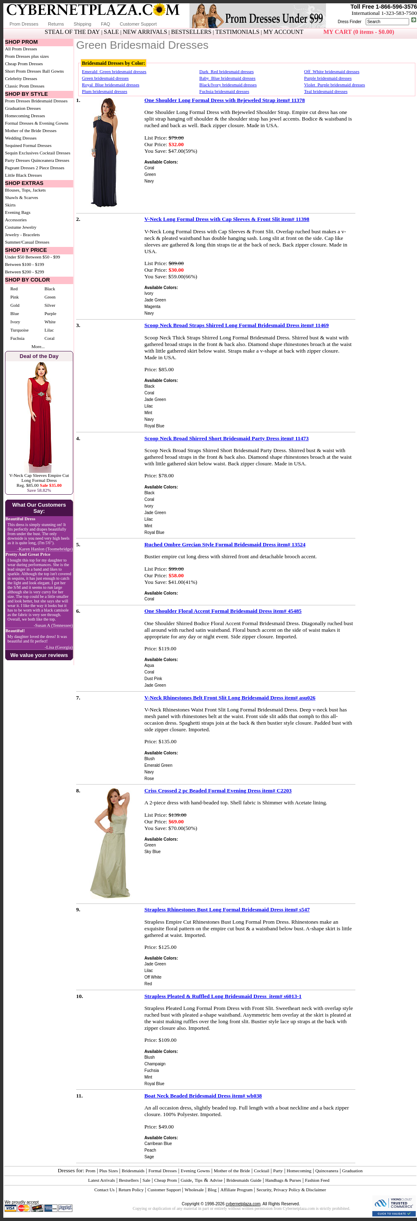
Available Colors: (161, 162)
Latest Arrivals (101, 1180)
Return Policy (131, 1189)
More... (38, 346)
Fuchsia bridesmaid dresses (224, 91)
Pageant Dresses (20, 167)
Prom (91, 1170)
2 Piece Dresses (50, 167)
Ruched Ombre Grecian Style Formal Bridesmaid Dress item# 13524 (224, 544)
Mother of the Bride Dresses (31, 130)
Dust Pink (153, 678)
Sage (149, 1157)
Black (49, 288)
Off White (153, 977)
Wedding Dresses (20, 137)
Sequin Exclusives (21, 152)
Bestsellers (129, 1180)
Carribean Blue (158, 1143)
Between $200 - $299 (24, 271)
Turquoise (19, 329)
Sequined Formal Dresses (28, 145)
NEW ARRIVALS (145, 31)
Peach (150, 1150)
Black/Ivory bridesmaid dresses (228, 84)
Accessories (16, 219)
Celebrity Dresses (21, 78)
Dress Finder (349, 21)
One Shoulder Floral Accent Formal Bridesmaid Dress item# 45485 (223, 611)
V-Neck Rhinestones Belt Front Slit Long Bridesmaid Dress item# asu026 (230, 698)
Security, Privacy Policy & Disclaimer (291, 1189)
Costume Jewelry (20, 227)
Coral (49, 338)
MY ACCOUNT (284, 31)
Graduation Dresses (23, 108)
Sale (147, 1180)
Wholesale (194, 1189)
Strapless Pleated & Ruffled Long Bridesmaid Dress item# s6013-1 (223, 996)
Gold (14, 305)
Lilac (49, 329)
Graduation (352, 1170)
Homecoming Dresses (25, 115)
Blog (212, 1189)
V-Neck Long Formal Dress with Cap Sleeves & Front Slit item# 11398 (226, 219)
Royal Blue (154, 426)
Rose (149, 778)
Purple (50, 313)
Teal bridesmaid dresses (326, 91)
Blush (149, 758)
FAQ (105, 23)
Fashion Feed (317, 1180)
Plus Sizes (108, 1170)
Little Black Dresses (23, 175)
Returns (56, 23)
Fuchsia (17, 338)
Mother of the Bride (232, 1170)
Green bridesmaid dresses (105, 78)
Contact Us (104, 1189)
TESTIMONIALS (238, 31)
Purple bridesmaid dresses (328, 78)
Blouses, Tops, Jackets (25, 189)
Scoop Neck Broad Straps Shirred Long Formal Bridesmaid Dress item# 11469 (236, 325)
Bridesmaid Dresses (49, 100)
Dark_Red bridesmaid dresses (226, 71)
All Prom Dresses (21, 48)
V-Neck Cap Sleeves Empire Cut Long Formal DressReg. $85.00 (39, 480)
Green (49, 296)
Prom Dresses (24, 23)
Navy (149, 181)
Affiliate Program (236, 1189)
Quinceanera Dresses (50, 160)
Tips (198, 1180)
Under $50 (14, 256)
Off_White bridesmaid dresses (331, 71)
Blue (14, 313)
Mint (148, 412)
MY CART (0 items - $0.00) (359, 31)
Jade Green (155, 300)
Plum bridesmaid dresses (104, 91)
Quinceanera (326, 1170)
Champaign (154, 1064)
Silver (49, 305)
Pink (14, 296)
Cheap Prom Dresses (24, 63)
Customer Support (138, 23)
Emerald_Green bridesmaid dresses (114, 71)
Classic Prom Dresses (24, 85)
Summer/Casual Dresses (27, 241)
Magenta (152, 306)
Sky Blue (152, 851)
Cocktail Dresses (55, 152)
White (49, 321)
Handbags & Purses (283, 1180)
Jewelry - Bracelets (22, 234)
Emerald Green (158, 765)
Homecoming (299, 1170)
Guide (186, 1180)
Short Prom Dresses (23, 71)
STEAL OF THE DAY (72, 31)
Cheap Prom (165, 1180)
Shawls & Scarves (21, 197)
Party (278, 1170)
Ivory (15, 321)
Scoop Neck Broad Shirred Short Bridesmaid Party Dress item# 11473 (226, 438)
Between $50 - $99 (43, 256)
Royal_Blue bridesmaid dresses (110, 84)
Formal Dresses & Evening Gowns (36, 123)
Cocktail (261, 1170)
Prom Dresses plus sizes (27, 56)
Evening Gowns (195, 1170)
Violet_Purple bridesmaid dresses (334, 84)
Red (14, 288)
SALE (111, 31)
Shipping (82, 23)
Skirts (10, 204)
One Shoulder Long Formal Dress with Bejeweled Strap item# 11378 (224, 100)
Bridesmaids (133, 1170)
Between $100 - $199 (24, 264)
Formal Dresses (163, 1170)
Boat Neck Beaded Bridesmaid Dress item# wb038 (203, 1096)
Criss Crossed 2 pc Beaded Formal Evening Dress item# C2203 (218, 790)
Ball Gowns (53, 71)
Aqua (149, 665)
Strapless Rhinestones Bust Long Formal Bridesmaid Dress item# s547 (227, 909)
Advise (216, 1180)
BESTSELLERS (191, 31)
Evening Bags (17, 212)
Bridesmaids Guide (243, 1180)
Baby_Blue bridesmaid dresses (227, 78)
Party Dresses (17, 160)
